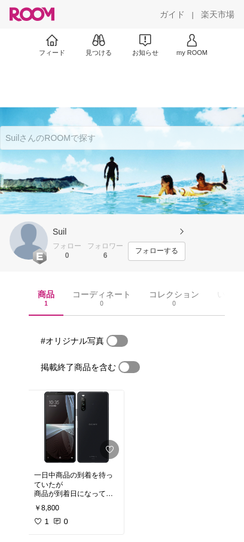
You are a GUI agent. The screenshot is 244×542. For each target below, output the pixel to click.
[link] (75, 427)
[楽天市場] (217, 14)
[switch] (117, 341)
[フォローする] (156, 251)
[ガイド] (172, 14)
